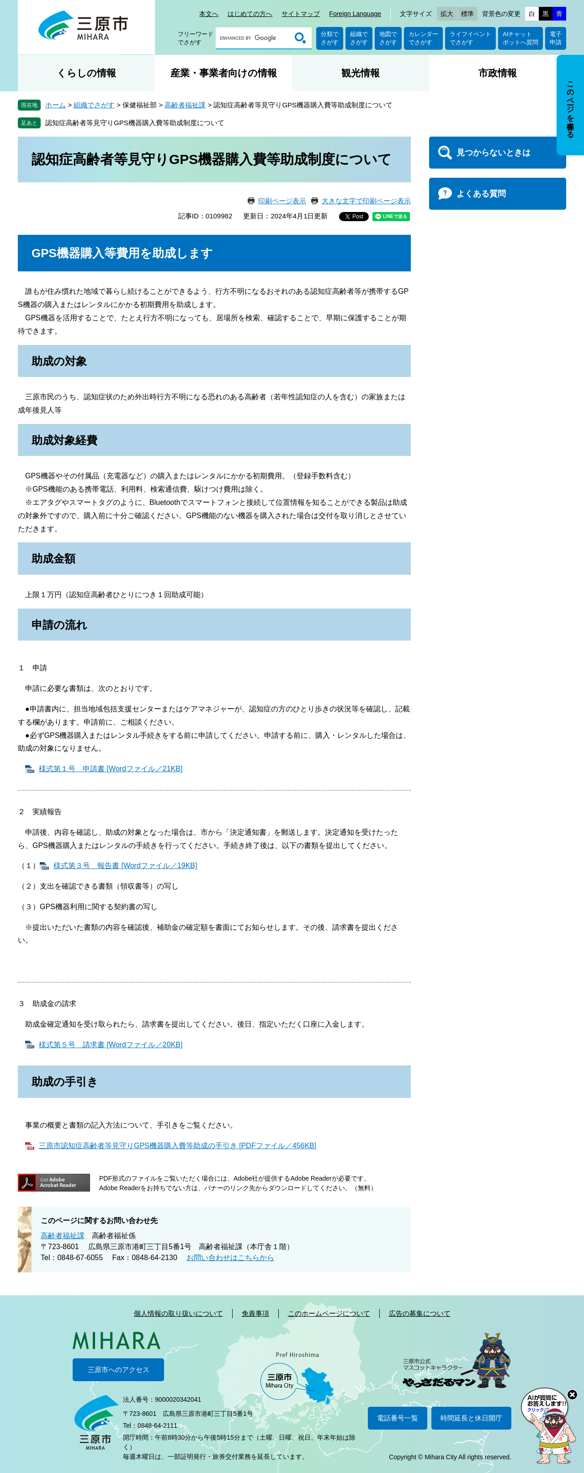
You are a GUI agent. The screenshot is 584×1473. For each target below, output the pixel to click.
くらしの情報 (86, 73)
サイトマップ (300, 13)
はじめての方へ (250, 13)
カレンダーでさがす (423, 38)
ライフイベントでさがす (470, 38)
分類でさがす (330, 38)
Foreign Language (355, 13)
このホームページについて (329, 1313)
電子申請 (556, 38)
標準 (467, 13)
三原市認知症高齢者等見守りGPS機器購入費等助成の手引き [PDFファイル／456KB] (177, 1146)
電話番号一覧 (397, 1418)
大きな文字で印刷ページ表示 (366, 201)
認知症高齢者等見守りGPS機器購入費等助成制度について (134, 123)
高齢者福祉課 (185, 105)
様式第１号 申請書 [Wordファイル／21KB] (110, 769)
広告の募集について (420, 1313)
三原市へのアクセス (118, 1369)
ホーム (55, 105)
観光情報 (360, 73)
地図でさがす (388, 38)
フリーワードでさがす (195, 38)
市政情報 (497, 73)
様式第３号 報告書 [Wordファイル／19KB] (125, 865)
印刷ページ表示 (282, 201)
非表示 (578, 55)
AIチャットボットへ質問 (520, 38)
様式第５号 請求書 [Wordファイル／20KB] (110, 1045)
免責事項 (255, 1313)
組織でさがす (359, 38)
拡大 (447, 13)
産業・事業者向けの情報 (223, 73)
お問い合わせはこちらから (230, 1257)
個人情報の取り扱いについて (178, 1313)
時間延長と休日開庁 (471, 1418)
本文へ (208, 13)
